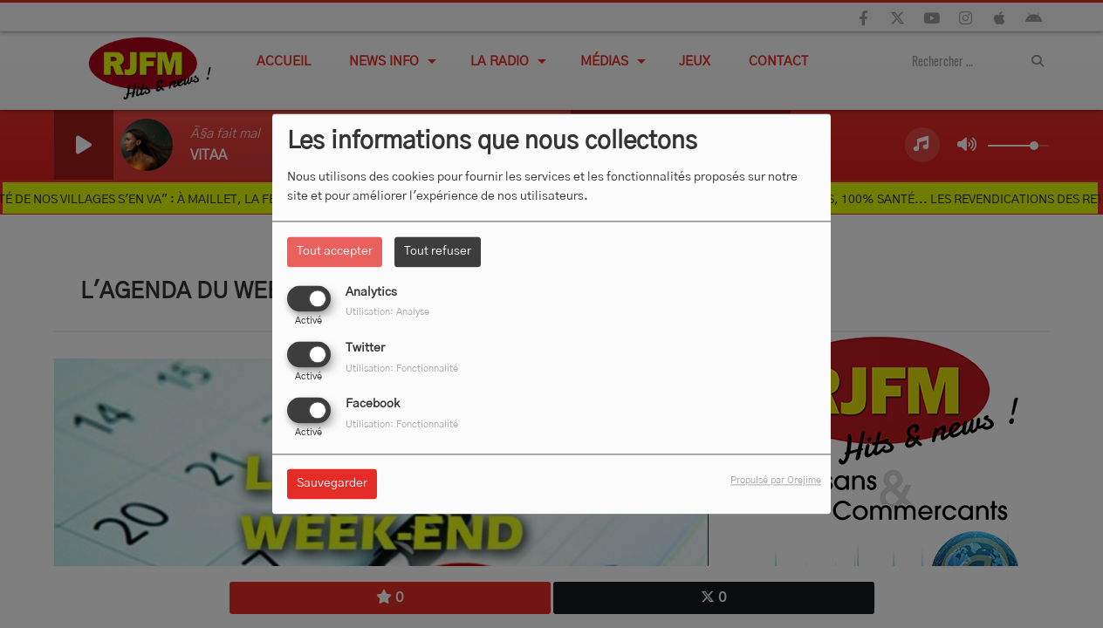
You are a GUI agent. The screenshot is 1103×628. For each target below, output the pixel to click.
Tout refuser (437, 251)
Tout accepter (335, 251)
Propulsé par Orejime (775, 481)
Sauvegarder (332, 484)
